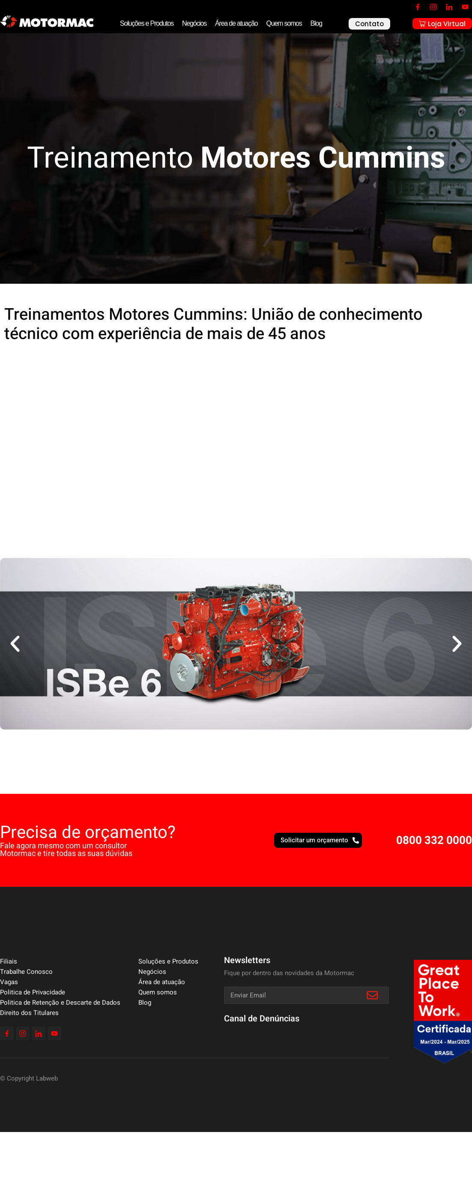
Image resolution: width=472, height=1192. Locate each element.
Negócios (194, 23)
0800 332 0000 (434, 840)
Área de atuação (236, 23)
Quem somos (284, 23)
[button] (15, 644)
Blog (316, 23)
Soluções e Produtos (146, 23)
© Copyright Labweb (29, 1078)
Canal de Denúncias (261, 1018)
